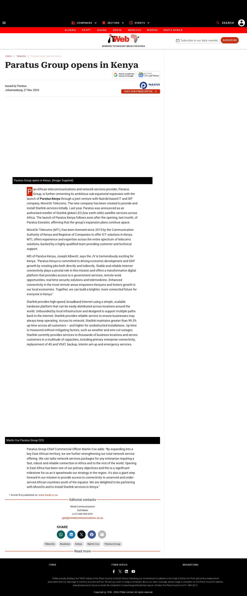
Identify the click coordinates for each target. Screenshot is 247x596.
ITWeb (52, 564)
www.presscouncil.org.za (85, 585)
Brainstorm (190, 564)
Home (9, 56)
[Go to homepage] (123, 42)
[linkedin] (71, 534)
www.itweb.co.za (48, 495)
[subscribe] (230, 40)
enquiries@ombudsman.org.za (138, 585)
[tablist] (123, 30)
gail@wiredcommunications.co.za (82, 518)
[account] (241, 23)
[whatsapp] (61, 534)
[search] (225, 23)
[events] (139, 23)
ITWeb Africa (119, 564)
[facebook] (92, 534)
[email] (102, 534)
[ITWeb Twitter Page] (120, 572)
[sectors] (113, 23)
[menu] (4, 23)
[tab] (70, 30)
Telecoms (21, 56)
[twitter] (81, 534)
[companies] (84, 23)
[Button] (172, 30)
